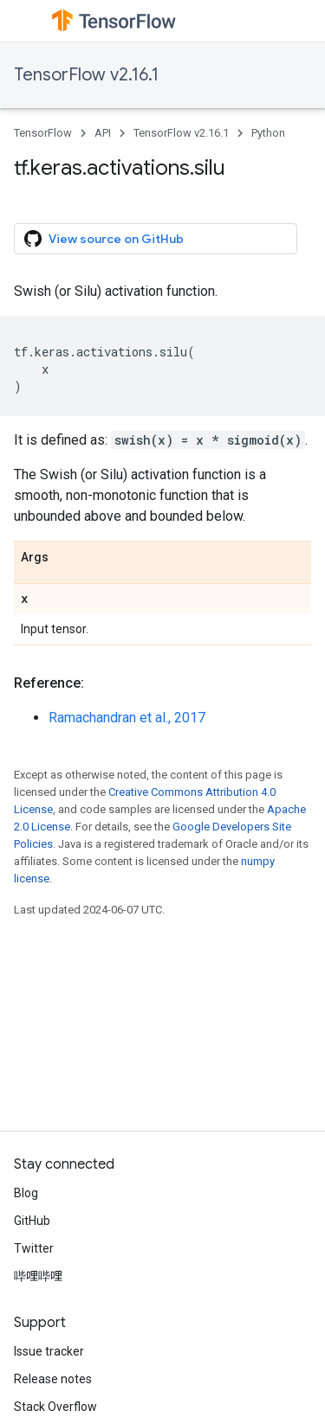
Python (268, 132)
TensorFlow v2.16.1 (86, 75)
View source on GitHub (104, 238)
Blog (26, 1193)
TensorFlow (43, 132)
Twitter (34, 1248)
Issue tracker (49, 1351)
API (102, 132)
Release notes (53, 1379)
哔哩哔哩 (38, 1276)
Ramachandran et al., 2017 (127, 717)
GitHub (32, 1221)
